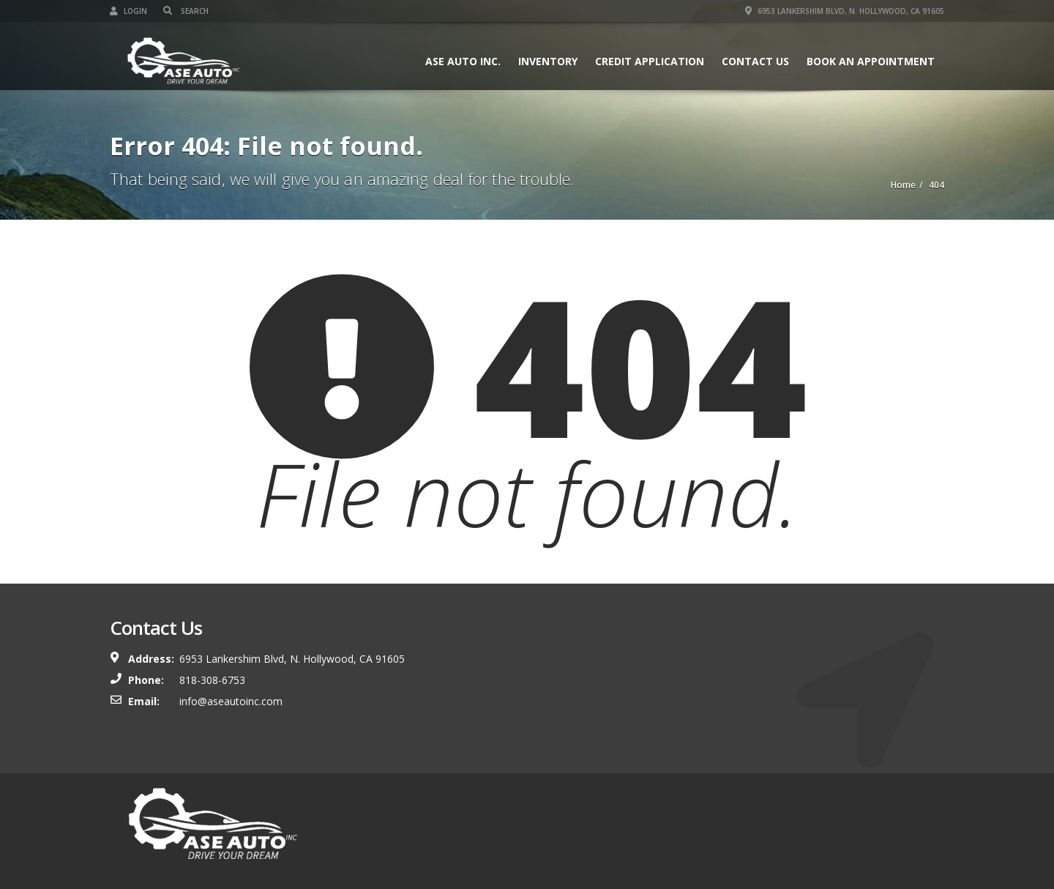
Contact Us (755, 61)
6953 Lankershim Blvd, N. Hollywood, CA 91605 (844, 11)
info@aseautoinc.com (231, 701)
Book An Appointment (871, 61)
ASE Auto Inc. (463, 61)
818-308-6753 (212, 680)
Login (128, 11)
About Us (791, 823)
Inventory (548, 61)
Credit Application (649, 61)
